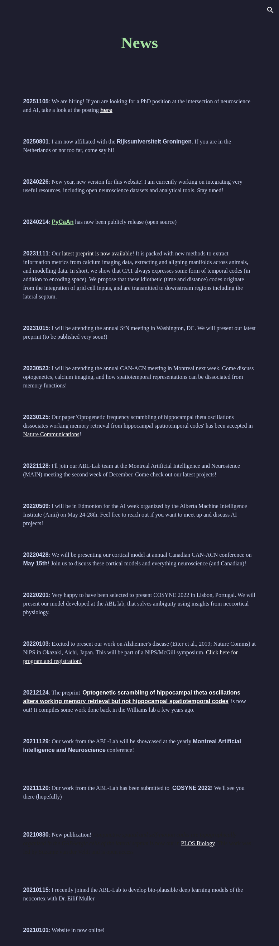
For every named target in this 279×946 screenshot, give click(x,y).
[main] (139, 43)
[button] (270, 10)
